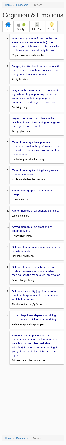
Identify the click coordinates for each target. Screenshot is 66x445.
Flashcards (22, 5)
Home (8, 5)
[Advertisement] (33, 400)
